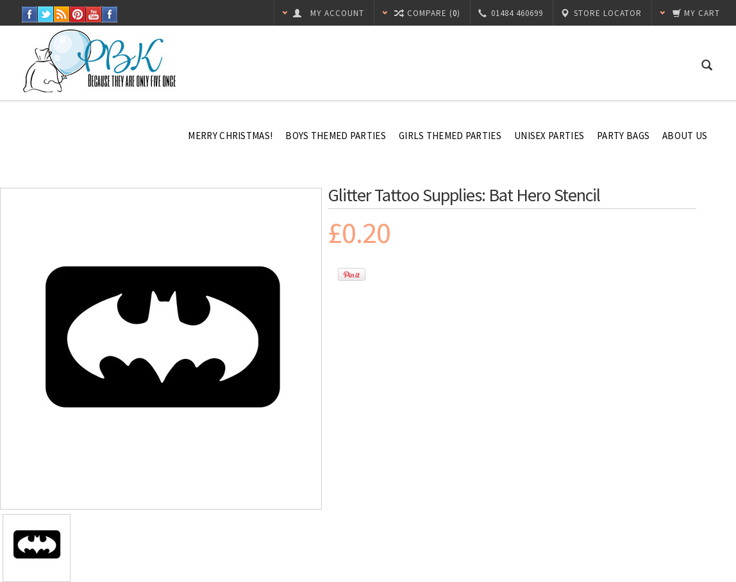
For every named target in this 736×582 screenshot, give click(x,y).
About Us (684, 135)
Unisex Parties (549, 135)
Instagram (110, 14)
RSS (62, 14)
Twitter (46, 14)
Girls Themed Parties (450, 135)
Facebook (30, 14)
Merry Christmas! (230, 135)
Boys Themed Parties (335, 135)
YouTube (94, 14)
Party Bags (623, 135)
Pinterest (78, 14)
